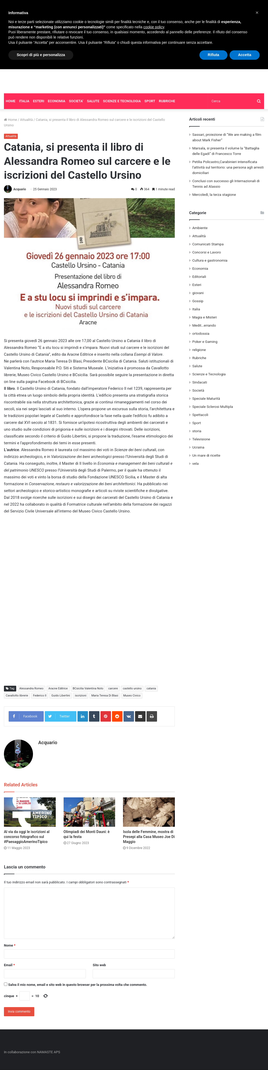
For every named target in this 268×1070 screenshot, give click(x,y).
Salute (197, 366)
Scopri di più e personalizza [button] (41, 55)
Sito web (99, 965)
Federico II (39, 695)
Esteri (196, 285)
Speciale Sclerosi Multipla (212, 406)
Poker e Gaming (204, 341)
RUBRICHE (167, 101)
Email (9, 965)
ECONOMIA (56, 101)
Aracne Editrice (58, 688)
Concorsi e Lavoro (206, 252)
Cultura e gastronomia (209, 260)
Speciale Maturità (206, 398)
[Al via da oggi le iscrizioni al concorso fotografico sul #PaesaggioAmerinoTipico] (30, 811)
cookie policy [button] (153, 27)
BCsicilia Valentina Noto (88, 688)
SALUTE (93, 101)
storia (197, 431)
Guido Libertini (60, 695)
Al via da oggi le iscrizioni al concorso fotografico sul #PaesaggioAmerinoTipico (26, 837)
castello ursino (132, 688)
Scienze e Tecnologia (209, 374)
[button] (257, 12)
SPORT (149, 101)
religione (199, 350)
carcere (113, 688)
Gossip (197, 301)
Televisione (201, 439)
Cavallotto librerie (17, 695)
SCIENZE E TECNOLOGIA (122, 101)
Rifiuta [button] (213, 55)
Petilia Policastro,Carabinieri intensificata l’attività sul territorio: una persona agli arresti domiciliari (228, 167)
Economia (200, 268)
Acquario (19, 189)
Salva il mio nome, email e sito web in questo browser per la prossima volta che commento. (77, 985)
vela (195, 463)
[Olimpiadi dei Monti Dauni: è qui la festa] (89, 811)
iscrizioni (80, 695)
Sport (196, 423)
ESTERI (38, 101)
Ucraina (198, 447)
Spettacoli (200, 415)
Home (10, 120)
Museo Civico (132, 695)
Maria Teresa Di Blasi (104, 695)
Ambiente (200, 228)
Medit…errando (204, 325)
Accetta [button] (244, 55)
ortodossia (200, 333)
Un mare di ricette (206, 455)
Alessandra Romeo (31, 688)
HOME (10, 101)
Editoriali (199, 276)
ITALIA (24, 101)
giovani (198, 293)
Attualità (26, 120)
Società (198, 390)
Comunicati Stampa (208, 244)
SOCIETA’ (76, 101)
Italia (196, 309)
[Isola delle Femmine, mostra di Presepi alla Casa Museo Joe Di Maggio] (149, 811)
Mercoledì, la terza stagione (214, 194)
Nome (9, 945)
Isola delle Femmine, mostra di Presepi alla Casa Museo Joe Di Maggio (149, 837)
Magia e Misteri (204, 317)
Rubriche (199, 358)
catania (151, 688)
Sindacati (199, 382)
